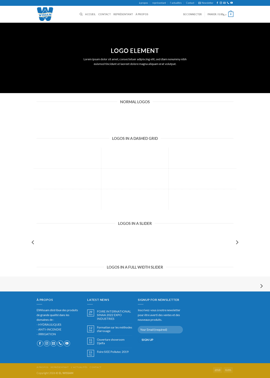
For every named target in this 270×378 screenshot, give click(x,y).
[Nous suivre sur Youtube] (231, 3)
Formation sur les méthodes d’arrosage (114, 329)
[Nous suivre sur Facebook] (217, 3)
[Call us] (228, 3)
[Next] (236, 242)
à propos (143, 2)
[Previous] (33, 242)
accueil (90, 14)
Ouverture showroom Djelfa (110, 341)
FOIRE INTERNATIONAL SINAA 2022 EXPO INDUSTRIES (114, 314)
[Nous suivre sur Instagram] (221, 3)
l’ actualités (176, 2)
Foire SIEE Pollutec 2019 (112, 351)
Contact (190, 2)
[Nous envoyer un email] (224, 3)
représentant (159, 2)
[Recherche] (81, 14)
